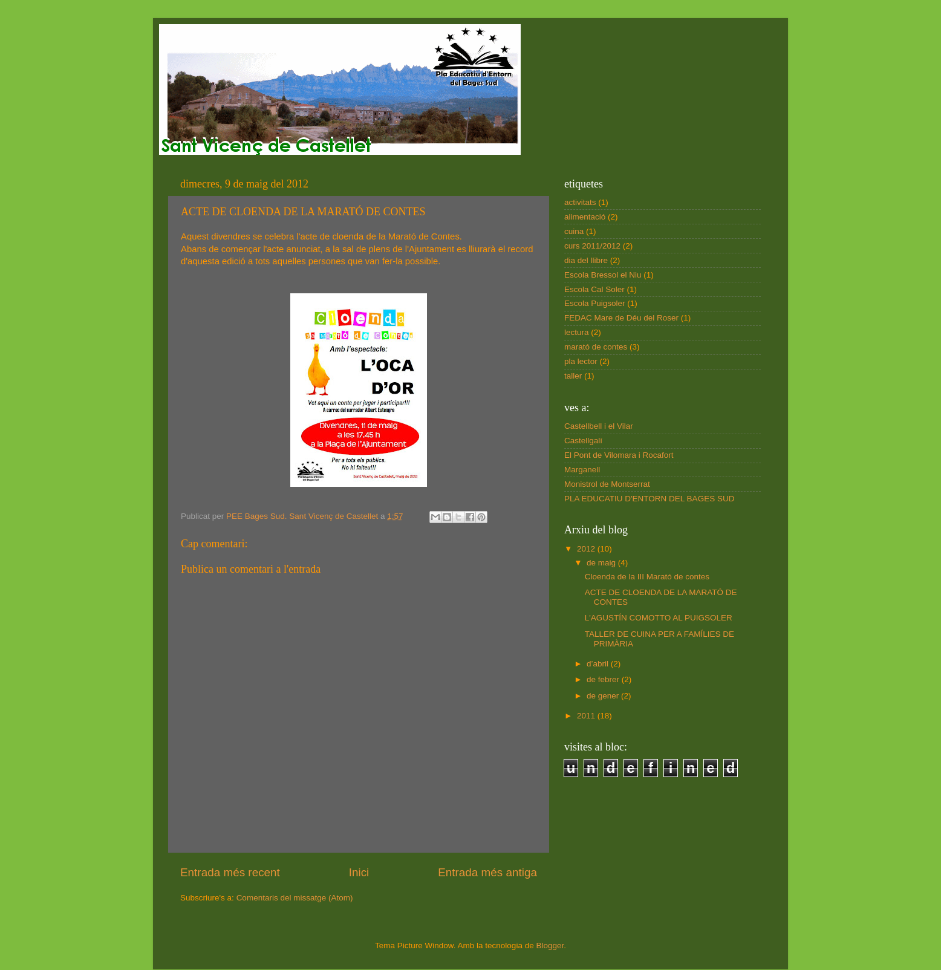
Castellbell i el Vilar (598, 426)
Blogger (550, 945)
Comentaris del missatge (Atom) (294, 897)
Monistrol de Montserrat (607, 484)
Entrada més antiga (487, 872)
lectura (576, 332)
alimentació (584, 216)
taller (573, 375)
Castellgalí (583, 440)
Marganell (582, 469)
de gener (604, 695)
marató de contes (595, 346)
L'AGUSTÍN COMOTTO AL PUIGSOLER (658, 617)
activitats (580, 202)
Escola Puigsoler (594, 303)
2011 (587, 715)
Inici (359, 872)
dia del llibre (586, 260)
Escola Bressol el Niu (603, 274)
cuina (574, 231)
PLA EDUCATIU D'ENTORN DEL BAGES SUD (649, 498)
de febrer (604, 679)
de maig (602, 562)
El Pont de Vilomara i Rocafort (619, 455)
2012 (587, 548)
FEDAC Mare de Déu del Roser (621, 317)
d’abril (599, 663)
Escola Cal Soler (594, 289)
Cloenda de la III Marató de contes (647, 576)
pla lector (580, 361)
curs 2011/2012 (592, 245)
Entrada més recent (230, 872)
